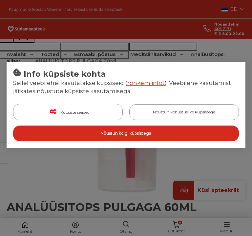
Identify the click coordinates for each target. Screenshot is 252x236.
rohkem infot (146, 83)
